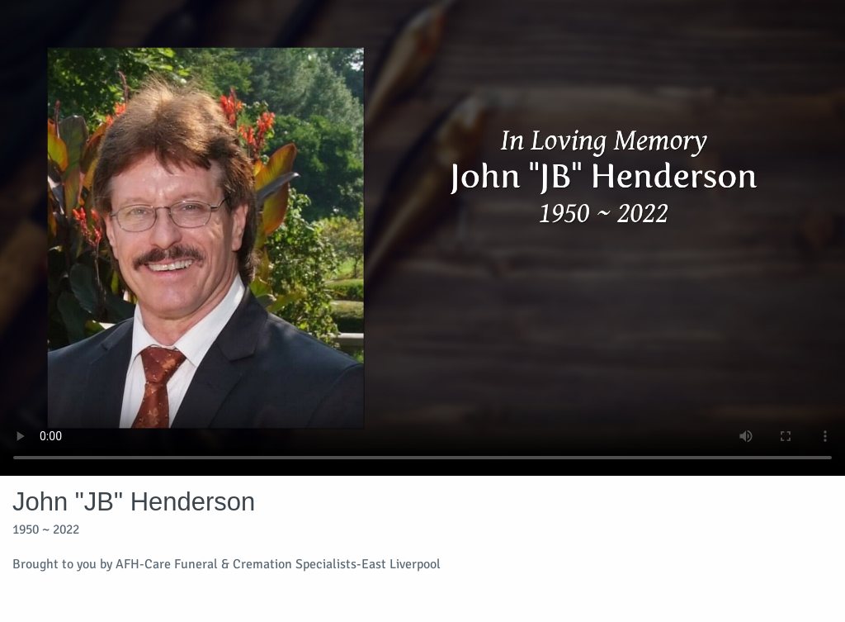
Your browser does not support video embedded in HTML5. (422, 238)
